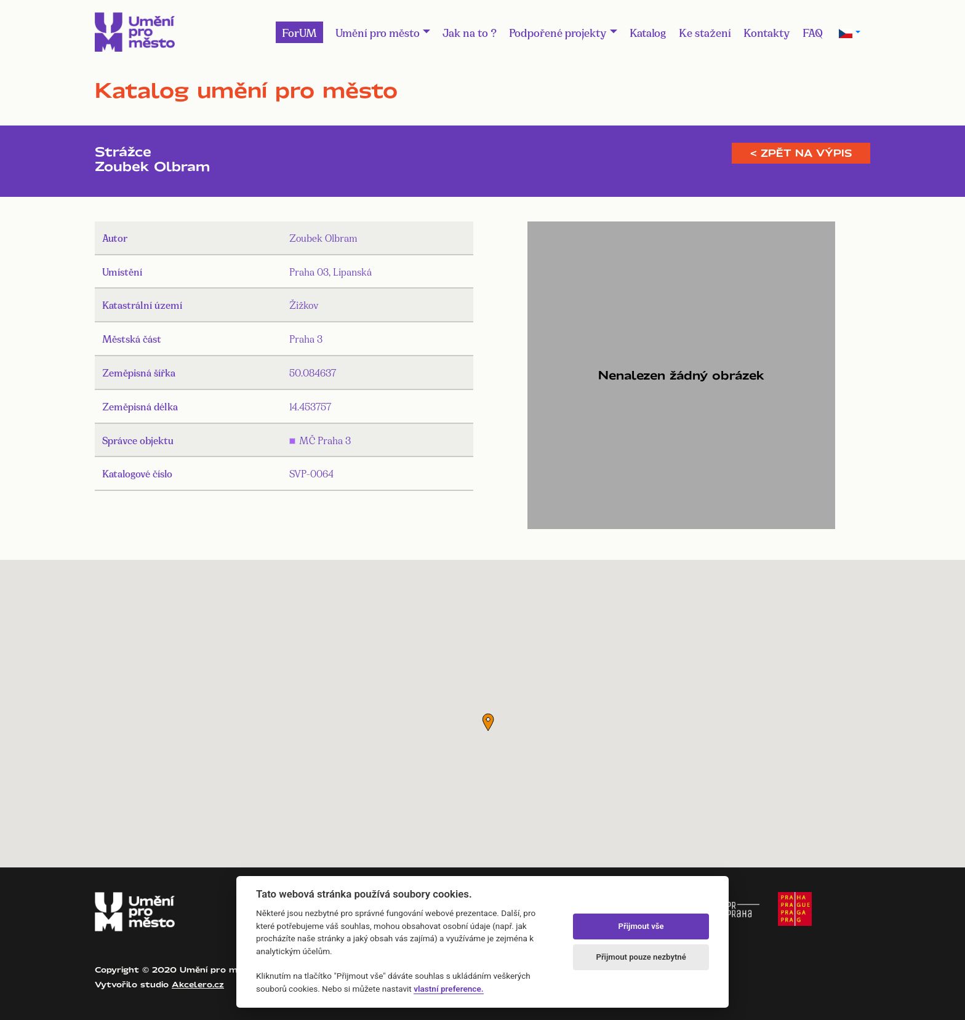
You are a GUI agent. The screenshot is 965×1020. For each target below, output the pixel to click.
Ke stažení (705, 32)
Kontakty (766, 32)
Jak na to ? (469, 32)
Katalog (648, 32)
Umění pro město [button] (377, 32)
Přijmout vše (641, 926)
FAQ (813, 32)
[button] (488, 722)
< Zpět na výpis (801, 153)
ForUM (299, 32)
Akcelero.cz (198, 984)
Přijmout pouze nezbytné (641, 957)
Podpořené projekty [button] (558, 32)
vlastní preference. (448, 989)
